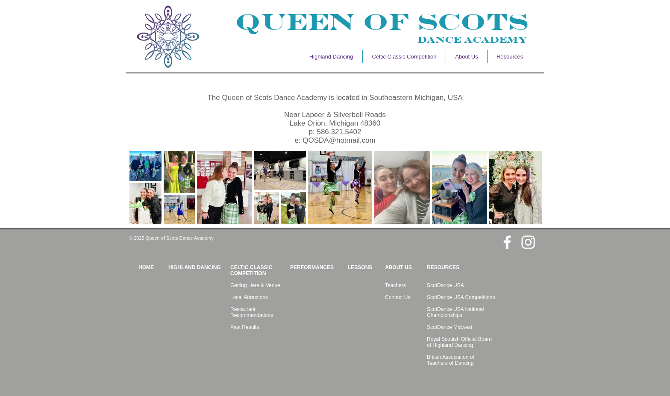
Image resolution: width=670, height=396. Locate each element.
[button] (466, 56)
